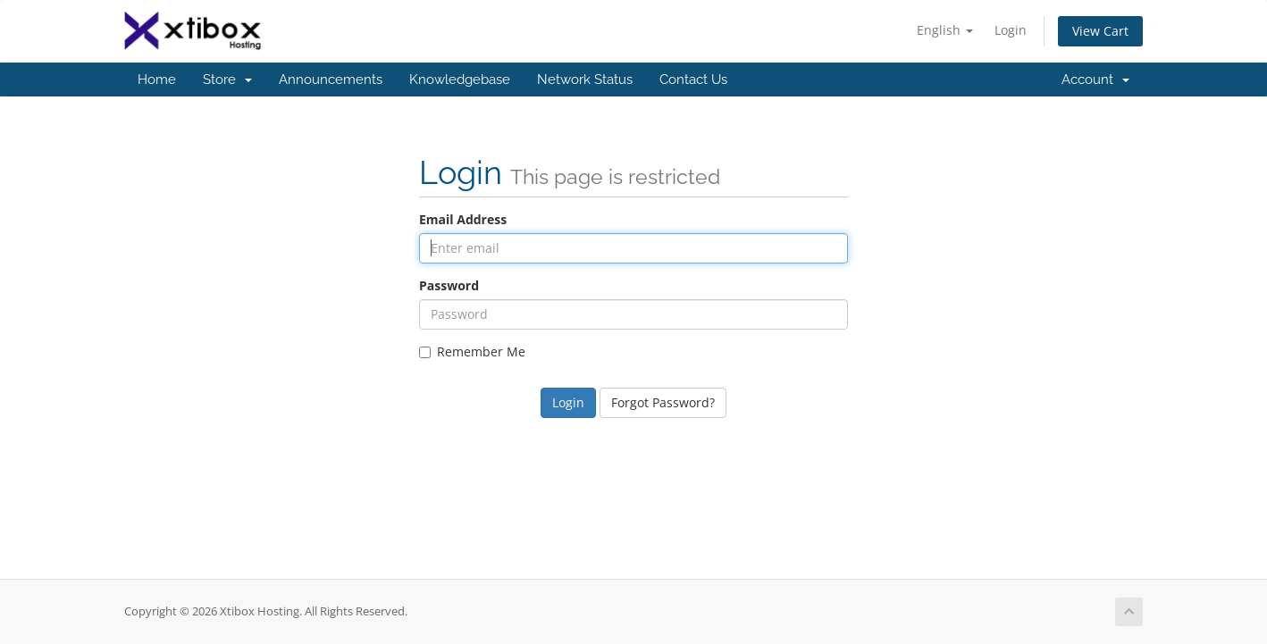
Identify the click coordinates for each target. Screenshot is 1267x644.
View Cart (1100, 30)
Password (449, 285)
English (945, 29)
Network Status (585, 79)
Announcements (330, 79)
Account (1095, 79)
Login (1010, 29)
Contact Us (693, 79)
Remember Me (472, 351)
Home (157, 79)
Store (227, 79)
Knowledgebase (459, 79)
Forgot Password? (663, 402)
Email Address (463, 219)
